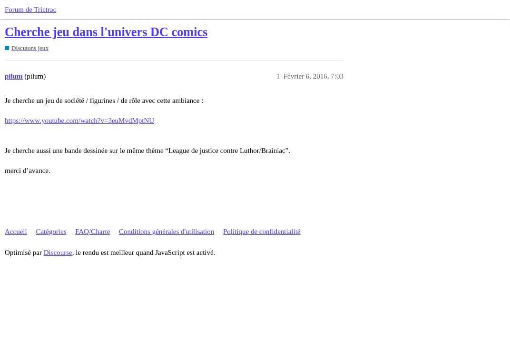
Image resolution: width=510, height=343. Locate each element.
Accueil (16, 231)
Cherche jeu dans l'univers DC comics (106, 32)
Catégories (51, 231)
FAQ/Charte (92, 231)
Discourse (58, 252)
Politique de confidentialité (261, 231)
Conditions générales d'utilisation (166, 231)
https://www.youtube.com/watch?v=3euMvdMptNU (79, 120)
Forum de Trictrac (30, 9)
